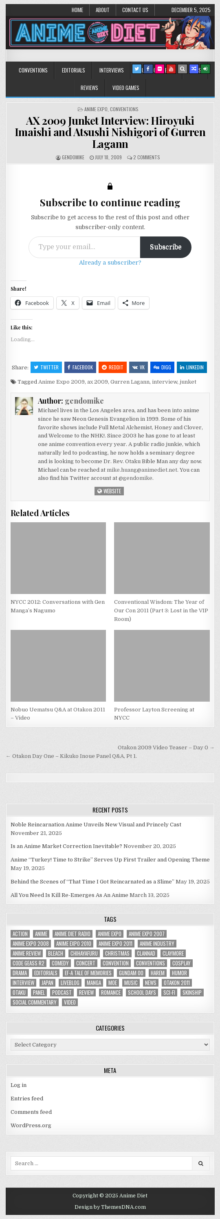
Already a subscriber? (110, 262)
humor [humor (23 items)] (179, 973)
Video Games (125, 88)
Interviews (111, 70)
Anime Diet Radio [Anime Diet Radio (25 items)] (72, 934)
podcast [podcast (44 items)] (62, 992)
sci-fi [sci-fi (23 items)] (169, 992)
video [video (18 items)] (70, 1002)
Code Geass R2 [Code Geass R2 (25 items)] (28, 963)
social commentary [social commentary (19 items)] (35, 1002)
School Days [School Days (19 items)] (142, 992)
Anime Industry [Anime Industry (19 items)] (157, 943)
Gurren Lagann (130, 382)
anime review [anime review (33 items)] (27, 953)
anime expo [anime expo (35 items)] (109, 934)
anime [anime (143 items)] (41, 934)
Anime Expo (96, 109)
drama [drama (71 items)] (20, 973)
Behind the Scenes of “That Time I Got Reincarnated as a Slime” (92, 882)
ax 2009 (97, 382)
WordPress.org (31, 1125)
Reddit (112, 367)
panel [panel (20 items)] (39, 992)
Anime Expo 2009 (61, 382)
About (103, 10)
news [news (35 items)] (150, 983)
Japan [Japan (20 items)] (47, 983)
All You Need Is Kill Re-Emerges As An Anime (69, 895)
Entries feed (27, 1098)
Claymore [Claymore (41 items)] (173, 953)
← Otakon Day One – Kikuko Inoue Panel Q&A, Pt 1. (71, 756)
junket (188, 382)
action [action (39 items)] (20, 934)
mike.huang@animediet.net (142, 470)
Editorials (73, 70)
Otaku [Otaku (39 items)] (19, 992)
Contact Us (135, 10)
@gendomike (135, 478)
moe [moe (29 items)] (112, 983)
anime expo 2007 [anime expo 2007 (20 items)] (147, 934)
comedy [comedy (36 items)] (60, 963)
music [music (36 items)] (131, 983)
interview (164, 382)
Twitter (46, 367)
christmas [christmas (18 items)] (117, 953)
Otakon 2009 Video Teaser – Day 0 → (166, 747)
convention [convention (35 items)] (116, 963)
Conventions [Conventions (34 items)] (150, 963)
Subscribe (166, 247)
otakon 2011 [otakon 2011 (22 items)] (177, 983)
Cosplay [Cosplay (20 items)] (181, 963)
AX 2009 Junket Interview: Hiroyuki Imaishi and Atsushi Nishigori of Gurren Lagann (110, 132)
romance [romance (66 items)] (111, 992)
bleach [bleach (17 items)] (55, 953)
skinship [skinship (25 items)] (192, 992)
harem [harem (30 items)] (158, 973)
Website (109, 491)
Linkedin (192, 367)
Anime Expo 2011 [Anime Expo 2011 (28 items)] (115, 943)
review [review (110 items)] (86, 992)
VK (138, 367)
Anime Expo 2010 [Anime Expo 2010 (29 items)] (73, 943)
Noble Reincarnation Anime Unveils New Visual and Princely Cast (96, 825)
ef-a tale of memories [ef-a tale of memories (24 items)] (88, 973)
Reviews (89, 88)
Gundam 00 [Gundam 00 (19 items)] (131, 973)
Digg (162, 367)
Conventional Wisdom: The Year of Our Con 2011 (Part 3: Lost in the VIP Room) (161, 610)
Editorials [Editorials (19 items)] (45, 973)
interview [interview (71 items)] (23, 983)
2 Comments (146, 157)
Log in (18, 1085)
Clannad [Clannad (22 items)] (146, 953)
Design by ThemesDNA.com (110, 1207)
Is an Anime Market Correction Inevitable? (66, 846)
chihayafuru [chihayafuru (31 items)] (84, 953)
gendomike (73, 157)
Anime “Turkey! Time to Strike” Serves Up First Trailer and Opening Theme (110, 860)
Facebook (80, 367)
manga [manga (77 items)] (94, 983)
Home (77, 10)
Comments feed (31, 1112)
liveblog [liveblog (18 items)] (70, 983)
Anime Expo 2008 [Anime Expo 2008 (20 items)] (31, 943)
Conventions (33, 70)
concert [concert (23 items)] (85, 963)
